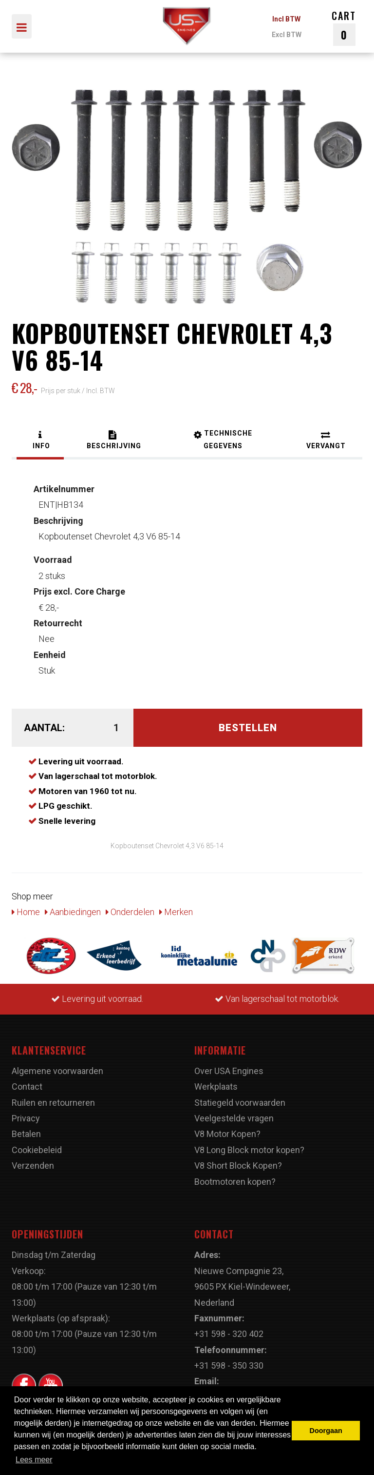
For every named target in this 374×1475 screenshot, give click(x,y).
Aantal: (44, 728)
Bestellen (248, 728)
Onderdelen (130, 912)
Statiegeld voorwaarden (239, 1102)
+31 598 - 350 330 (228, 1365)
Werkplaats (216, 1086)
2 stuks (53, 567)
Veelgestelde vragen (234, 1118)
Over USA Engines (228, 1071)
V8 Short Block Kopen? (238, 1165)
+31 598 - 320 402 (228, 1334)
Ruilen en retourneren (53, 1102)
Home (26, 912)
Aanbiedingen (73, 912)
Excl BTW (286, 35)
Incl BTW (286, 19)
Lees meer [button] (34, 1459)
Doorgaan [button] (326, 1431)
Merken (176, 912)
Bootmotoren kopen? (235, 1181)
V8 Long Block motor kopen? (249, 1150)
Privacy (26, 1118)
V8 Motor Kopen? (227, 1134)
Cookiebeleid (37, 1150)
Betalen (26, 1134)
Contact (27, 1086)
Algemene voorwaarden (57, 1071)
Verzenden (33, 1165)
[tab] (40, 440)
